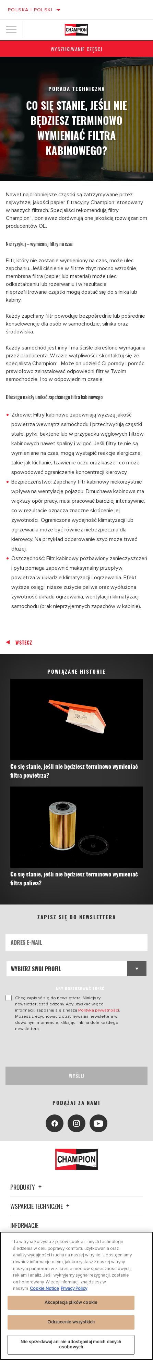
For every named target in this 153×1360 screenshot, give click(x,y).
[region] (76, 1296)
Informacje (24, 1225)
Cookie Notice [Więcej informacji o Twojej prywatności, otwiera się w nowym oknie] (44, 1288)
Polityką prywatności (98, 1010)
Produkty (27, 1187)
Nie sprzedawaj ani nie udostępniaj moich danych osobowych (71, 1344)
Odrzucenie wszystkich (71, 1322)
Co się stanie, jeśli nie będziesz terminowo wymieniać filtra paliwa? (74, 878)
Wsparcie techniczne (40, 1206)
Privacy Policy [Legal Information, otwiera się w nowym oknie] (74, 1288)
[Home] (76, 29)
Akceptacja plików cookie (71, 1302)
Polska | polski (30, 10)
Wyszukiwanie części (76, 49)
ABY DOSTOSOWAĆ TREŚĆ (80, 988)
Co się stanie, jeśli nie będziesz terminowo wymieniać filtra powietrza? (74, 770)
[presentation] (63, 1049)
